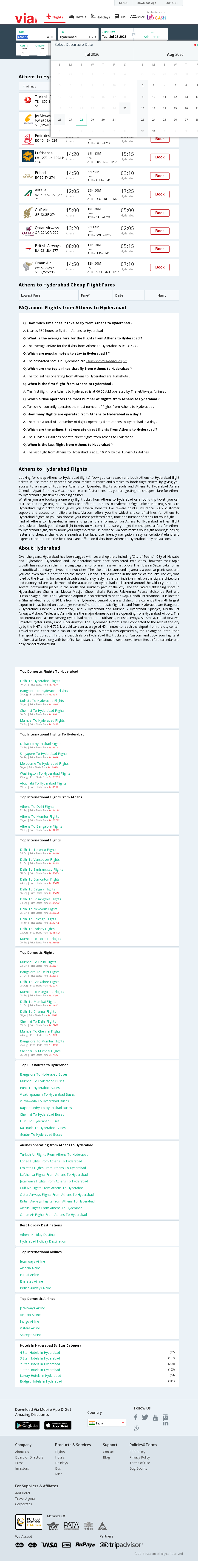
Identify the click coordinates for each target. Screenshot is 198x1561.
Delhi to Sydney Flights (37, 929)
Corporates (23, 1504)
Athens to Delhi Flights (37, 806)
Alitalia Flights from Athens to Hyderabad (51, 1208)
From (21, 32)
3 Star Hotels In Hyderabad (97, 1358)
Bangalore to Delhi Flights (39, 972)
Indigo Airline (29, 1321)
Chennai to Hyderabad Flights (42, 710)
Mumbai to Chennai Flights (40, 1031)
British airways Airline (36, 1288)
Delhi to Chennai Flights (38, 1011)
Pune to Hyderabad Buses (40, 1087)
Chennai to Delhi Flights (38, 1021)
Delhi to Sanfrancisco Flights (41, 869)
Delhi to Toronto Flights (38, 849)
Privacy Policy (140, 1457)
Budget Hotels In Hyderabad (97, 1381)
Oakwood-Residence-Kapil (106, 361)
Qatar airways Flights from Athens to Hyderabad (57, 1194)
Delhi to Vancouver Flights (40, 859)
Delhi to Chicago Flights (38, 919)
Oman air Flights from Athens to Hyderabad (53, 1214)
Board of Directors (29, 1457)
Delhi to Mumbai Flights (38, 1001)
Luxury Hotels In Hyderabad (97, 1375)
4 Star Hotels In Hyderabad (97, 1352)
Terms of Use (140, 1463)
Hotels (60, 1457)
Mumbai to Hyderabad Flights (42, 720)
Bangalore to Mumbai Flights (42, 1041)
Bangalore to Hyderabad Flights (44, 691)
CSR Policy (137, 1452)
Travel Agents (25, 1498)
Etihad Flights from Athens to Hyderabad (51, 1161)
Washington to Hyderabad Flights (45, 773)
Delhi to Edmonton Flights (40, 879)
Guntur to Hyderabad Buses (41, 1134)
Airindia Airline (30, 1268)
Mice (58, 1474)
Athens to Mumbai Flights (39, 816)
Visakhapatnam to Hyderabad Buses (47, 1094)
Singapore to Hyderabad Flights (44, 753)
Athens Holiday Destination (40, 1234)
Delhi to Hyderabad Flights (40, 681)
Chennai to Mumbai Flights (40, 1051)
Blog (106, 1457)
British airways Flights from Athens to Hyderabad (57, 1201)
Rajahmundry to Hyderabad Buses (46, 1108)
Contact (109, 1452)
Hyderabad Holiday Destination (43, 1241)
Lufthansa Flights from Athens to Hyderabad (54, 1174)
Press (19, 1463)
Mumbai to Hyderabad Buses (42, 1081)
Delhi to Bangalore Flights (39, 982)
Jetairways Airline (32, 1261)
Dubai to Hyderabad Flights (40, 743)
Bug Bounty (138, 1468)
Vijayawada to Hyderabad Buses (44, 1101)
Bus (58, 1468)
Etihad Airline (29, 1274)
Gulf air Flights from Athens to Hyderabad (52, 1188)
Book (159, 139)
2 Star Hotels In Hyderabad (97, 1364)
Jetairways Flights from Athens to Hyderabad (54, 1181)
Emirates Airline (31, 1281)
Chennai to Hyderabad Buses (42, 1114)
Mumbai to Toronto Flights (40, 939)
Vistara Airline (30, 1328)
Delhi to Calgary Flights (37, 889)
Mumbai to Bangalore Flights (42, 991)
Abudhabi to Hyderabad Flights (43, 783)
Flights (60, 1452)
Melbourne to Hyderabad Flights (44, 763)
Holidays (61, 1463)
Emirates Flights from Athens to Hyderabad (53, 1168)
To (62, 32)
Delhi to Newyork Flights (38, 909)
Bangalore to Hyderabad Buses (44, 1074)
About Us (22, 1452)
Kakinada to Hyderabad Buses (43, 1128)
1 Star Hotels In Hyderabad (97, 1370)
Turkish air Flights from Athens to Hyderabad (54, 1154)
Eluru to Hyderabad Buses (39, 1121)
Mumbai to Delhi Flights (38, 962)
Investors (22, 1468)
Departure (108, 31)
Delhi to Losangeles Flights (40, 899)
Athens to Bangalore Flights (41, 826)
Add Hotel (22, 1493)
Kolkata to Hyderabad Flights (42, 700)
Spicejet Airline (31, 1335)
